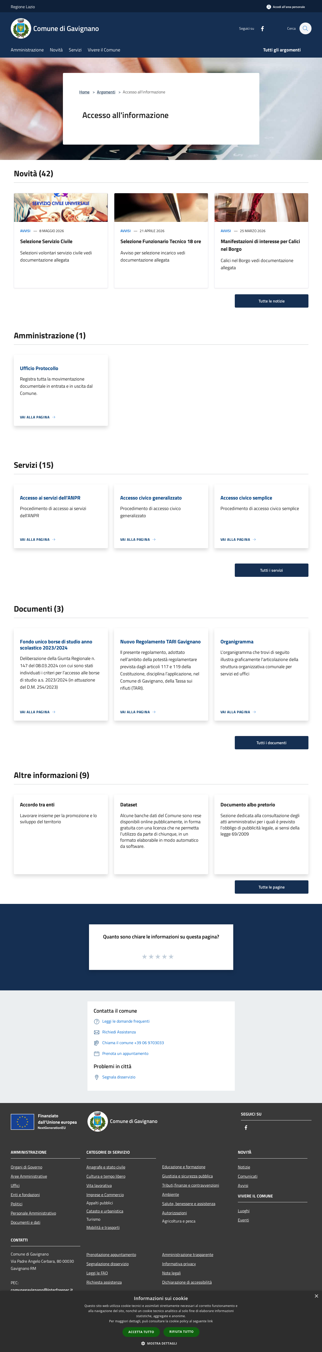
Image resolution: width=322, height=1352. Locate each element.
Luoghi (244, 1211)
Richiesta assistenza (104, 1282)
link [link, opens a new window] (210, 1321)
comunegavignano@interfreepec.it (42, 1290)
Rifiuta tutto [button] (181, 1331)
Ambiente (170, 1194)
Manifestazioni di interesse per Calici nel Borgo (260, 245)
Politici (17, 1204)
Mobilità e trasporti (103, 1227)
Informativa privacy (179, 1264)
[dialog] (161, 1321)
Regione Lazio (23, 7)
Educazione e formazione (183, 1167)
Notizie (244, 1167)
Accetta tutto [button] (141, 1332)
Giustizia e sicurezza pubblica (187, 1176)
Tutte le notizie (272, 301)
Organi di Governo (26, 1167)
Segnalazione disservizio (107, 1264)
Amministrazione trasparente (187, 1254)
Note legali (171, 1273)
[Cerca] (305, 28)
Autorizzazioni (174, 1213)
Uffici (15, 1185)
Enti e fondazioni (25, 1195)
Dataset (128, 804)
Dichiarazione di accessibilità (187, 1282)
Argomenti (106, 92)
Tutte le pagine (272, 887)
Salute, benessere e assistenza (188, 1203)
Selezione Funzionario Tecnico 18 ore (160, 241)
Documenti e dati (25, 1222)
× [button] (316, 1296)
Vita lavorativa (99, 1185)
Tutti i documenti (271, 743)
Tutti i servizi (271, 570)
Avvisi (25, 230)
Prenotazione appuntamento (111, 1254)
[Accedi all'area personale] (286, 7)
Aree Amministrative (29, 1176)
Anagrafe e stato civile (105, 1167)
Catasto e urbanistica (104, 1211)
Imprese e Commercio (105, 1195)
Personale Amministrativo (33, 1213)
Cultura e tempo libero (105, 1176)
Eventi (243, 1220)
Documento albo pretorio (247, 804)
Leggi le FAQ (97, 1273)
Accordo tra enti (37, 804)
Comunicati (248, 1176)
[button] (161, 1343)
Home (84, 92)
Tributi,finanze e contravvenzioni (190, 1185)
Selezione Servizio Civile (46, 241)
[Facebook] (260, 28)
